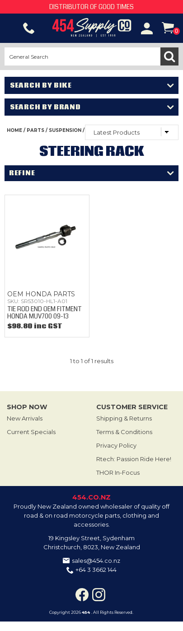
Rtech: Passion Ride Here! (133, 459)
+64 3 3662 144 (96, 569)
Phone (29, 28)
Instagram (98, 594)
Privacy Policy (116, 445)
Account (147, 28)
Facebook (82, 594)
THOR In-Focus (118, 472)
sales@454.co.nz (96, 560)
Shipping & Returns (124, 418)
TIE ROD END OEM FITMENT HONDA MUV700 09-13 (44, 312)
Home (14, 130)
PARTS (35, 130)
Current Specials (31, 431)
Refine (22, 173)
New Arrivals (24, 418)
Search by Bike (41, 85)
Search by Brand (45, 107)
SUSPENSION (65, 130)
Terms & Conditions (124, 431)
